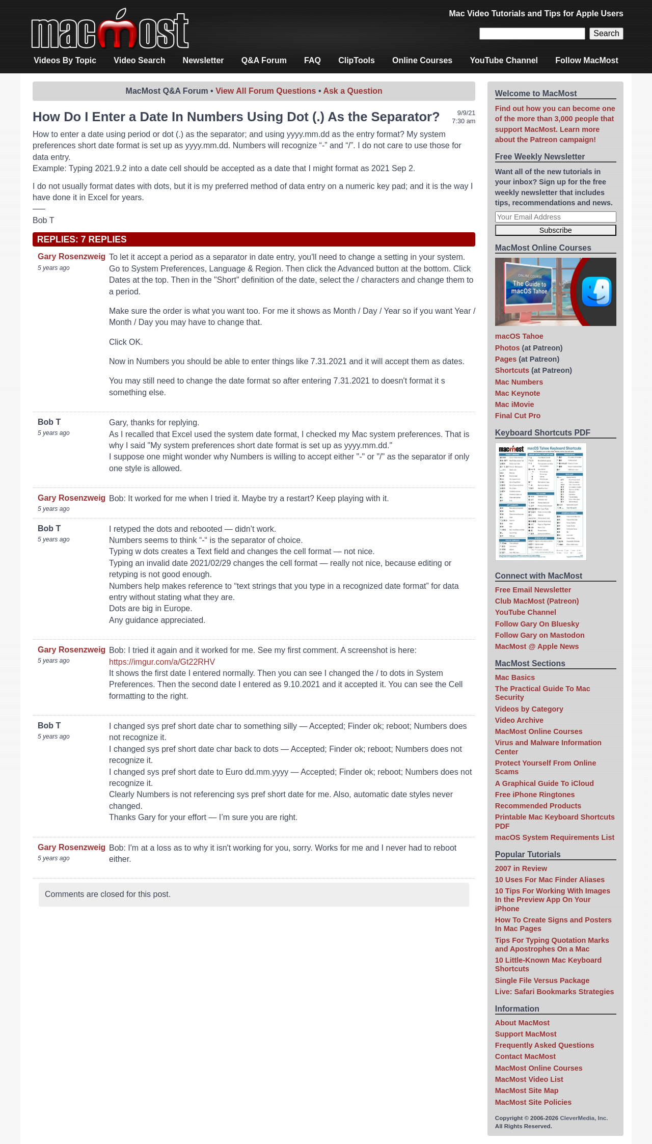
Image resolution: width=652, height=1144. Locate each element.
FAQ (312, 60)
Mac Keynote (517, 393)
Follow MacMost (586, 60)
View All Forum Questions (265, 91)
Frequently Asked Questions (544, 1045)
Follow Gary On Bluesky (537, 624)
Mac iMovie (514, 404)
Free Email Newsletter (533, 590)
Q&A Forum (264, 60)
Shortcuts (512, 370)
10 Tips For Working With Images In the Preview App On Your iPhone (552, 900)
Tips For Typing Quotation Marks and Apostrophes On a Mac (552, 944)
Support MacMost (526, 1034)
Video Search (139, 60)
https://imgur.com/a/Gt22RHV (162, 662)
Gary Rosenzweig (71, 256)
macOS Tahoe (519, 336)
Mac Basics (515, 677)
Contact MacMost (525, 1056)
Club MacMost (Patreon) (537, 601)
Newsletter (203, 60)
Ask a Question (352, 91)
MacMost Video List (529, 1079)
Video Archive (519, 720)
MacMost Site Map (527, 1090)
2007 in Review (521, 868)
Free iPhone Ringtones (535, 795)
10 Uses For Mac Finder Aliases (550, 880)
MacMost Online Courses (539, 731)
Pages (506, 359)
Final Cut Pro (518, 416)
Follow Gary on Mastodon (540, 635)
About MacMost (522, 1023)
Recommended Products (538, 806)
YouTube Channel (504, 60)
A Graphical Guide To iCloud (544, 783)
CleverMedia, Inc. (584, 1118)
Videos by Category (529, 709)
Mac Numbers (519, 382)
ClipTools (356, 60)
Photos (507, 348)
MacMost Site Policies (533, 1102)
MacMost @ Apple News (537, 646)
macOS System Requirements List (554, 837)
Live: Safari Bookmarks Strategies (554, 992)
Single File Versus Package (542, 980)
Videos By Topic (65, 60)
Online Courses (422, 60)
